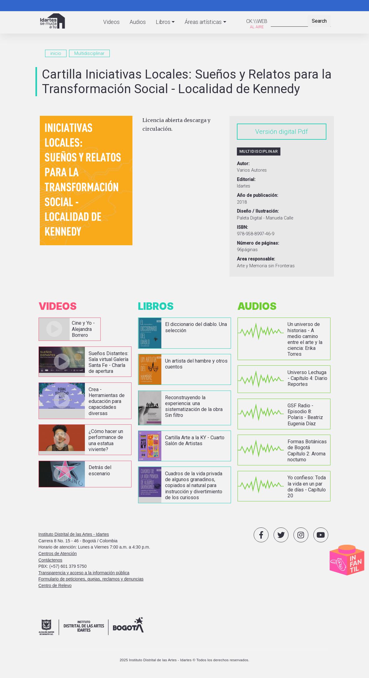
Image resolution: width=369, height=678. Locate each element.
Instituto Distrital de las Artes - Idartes (74, 534)
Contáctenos (50, 560)
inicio (55, 53)
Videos (111, 22)
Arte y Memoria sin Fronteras (266, 266)
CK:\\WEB (256, 21)
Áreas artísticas (203, 22)
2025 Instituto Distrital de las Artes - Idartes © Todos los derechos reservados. (184, 660)
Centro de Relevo (55, 585)
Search (319, 21)
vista (69, 329)
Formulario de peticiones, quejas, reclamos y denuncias (91, 579)
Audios (138, 22)
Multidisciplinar (89, 53)
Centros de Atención (58, 553)
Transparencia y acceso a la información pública (84, 573)
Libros (163, 22)
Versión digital (275, 131)
